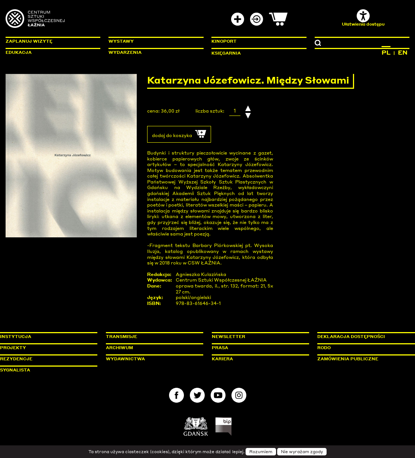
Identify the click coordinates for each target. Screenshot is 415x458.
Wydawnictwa (125, 358)
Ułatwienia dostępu (363, 18)
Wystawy (121, 41)
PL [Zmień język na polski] (386, 52)
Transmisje (153, 336)
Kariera (222, 358)
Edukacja (19, 52)
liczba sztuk (209, 111)
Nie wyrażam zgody (302, 451)
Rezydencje (16, 358)
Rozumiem (260, 451)
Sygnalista (15, 370)
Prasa (220, 347)
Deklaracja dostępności (351, 336)
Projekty (13, 347)
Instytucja (15, 336)
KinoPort (224, 41)
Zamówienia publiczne (364, 358)
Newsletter (228, 336)
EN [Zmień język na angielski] (403, 52)
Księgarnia (226, 53)
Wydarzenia (125, 52)
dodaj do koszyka (179, 134)
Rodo (324, 347)
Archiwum (119, 347)
